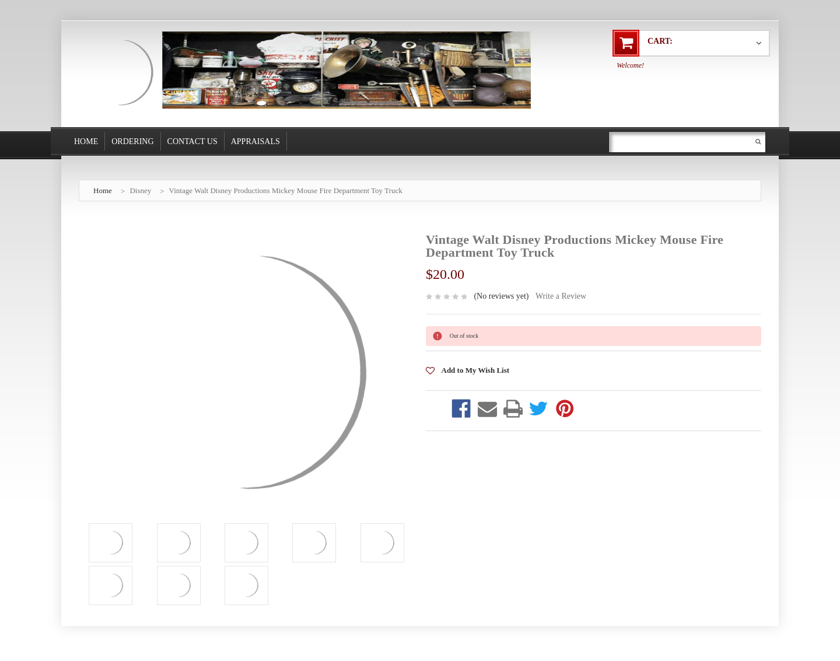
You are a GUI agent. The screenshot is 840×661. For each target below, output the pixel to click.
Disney (140, 190)
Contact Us (192, 141)
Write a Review (561, 296)
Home (86, 141)
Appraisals (255, 141)
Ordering (132, 141)
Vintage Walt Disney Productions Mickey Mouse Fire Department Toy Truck (285, 190)
